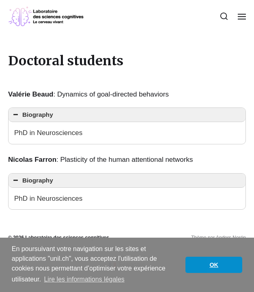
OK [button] (213, 265)
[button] (224, 16)
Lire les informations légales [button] (84, 279)
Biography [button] (32, 115)
